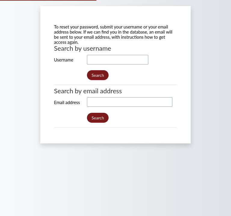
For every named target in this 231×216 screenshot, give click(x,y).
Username (63, 59)
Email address (67, 102)
